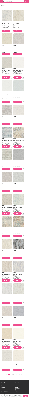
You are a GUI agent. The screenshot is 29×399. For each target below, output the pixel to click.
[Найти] (23, 1)
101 (13, 374)
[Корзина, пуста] (27, 1)
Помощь (2, 392)
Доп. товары (3, 385)
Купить (5, 30)
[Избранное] (26, 1)
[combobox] (12, 1)
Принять (25, 396)
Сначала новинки (4, 7)
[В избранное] (11, 31)
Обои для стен (3, 382)
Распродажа (3, 381)
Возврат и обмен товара (4, 391)
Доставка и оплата (4, 388)
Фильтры (26, 7)
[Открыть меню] (1, 1)
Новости (16, 383)
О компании (17, 382)
